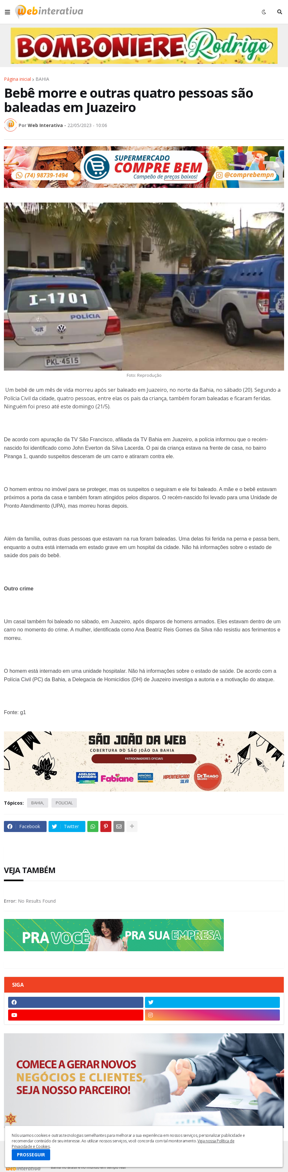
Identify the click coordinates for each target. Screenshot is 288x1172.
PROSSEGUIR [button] (31, 1154)
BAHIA (42, 79)
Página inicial (17, 79)
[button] (7, 12)
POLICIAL (64, 803)
